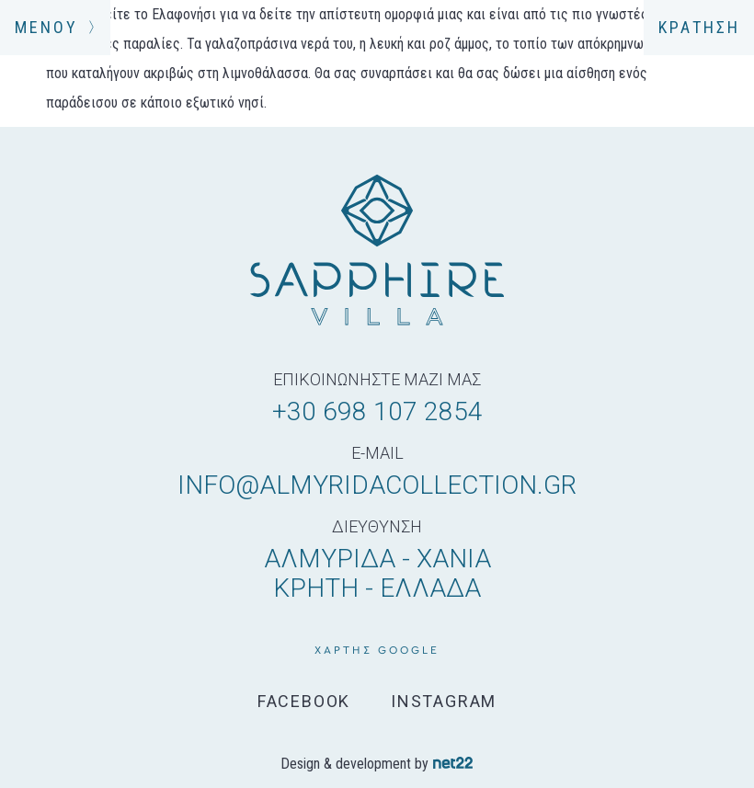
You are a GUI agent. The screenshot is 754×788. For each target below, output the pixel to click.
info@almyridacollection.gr (377, 485)
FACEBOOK (303, 701)
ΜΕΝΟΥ (56, 27)
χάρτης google (377, 650)
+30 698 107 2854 (377, 411)
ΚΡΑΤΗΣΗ (699, 27)
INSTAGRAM (444, 701)
